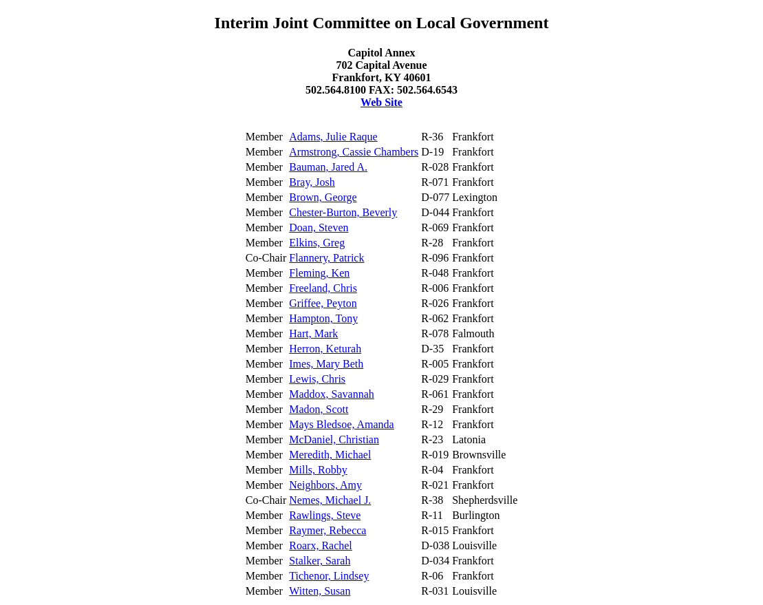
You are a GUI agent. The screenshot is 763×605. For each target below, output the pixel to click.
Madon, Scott (318, 409)
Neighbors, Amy (325, 485)
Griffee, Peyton (322, 303)
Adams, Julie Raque (333, 136)
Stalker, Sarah (319, 560)
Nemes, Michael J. (330, 500)
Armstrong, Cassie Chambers (353, 152)
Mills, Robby (318, 470)
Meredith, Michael (330, 454)
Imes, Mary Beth (326, 364)
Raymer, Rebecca (327, 530)
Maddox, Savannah (331, 394)
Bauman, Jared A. (328, 167)
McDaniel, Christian (334, 439)
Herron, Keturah (325, 348)
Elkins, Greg (317, 242)
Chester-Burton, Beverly (343, 212)
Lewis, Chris (317, 379)
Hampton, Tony (323, 318)
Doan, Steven (318, 227)
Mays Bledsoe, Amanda (341, 424)
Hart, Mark (313, 333)
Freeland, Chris (323, 288)
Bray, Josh (312, 182)
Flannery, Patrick (326, 258)
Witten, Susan (319, 591)
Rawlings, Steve (325, 515)
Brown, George (322, 197)
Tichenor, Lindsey (329, 576)
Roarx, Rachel (320, 545)
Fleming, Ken (319, 273)
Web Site (381, 102)
